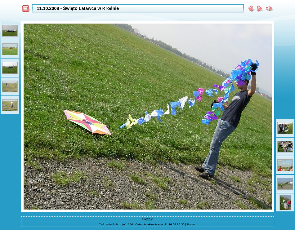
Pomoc (191, 224)
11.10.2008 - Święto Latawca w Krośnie (78, 8)
